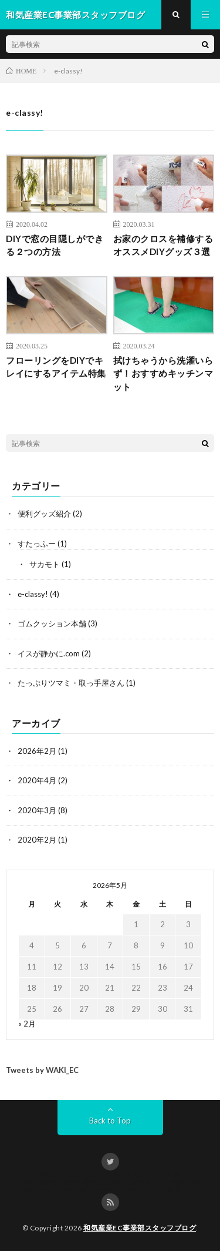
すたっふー (37, 543)
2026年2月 (37, 751)
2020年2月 (37, 839)
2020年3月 (37, 810)
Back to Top (110, 1120)
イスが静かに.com (49, 653)
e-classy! (33, 594)
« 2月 (27, 1023)
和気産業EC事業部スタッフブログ (139, 1227)
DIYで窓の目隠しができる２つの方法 (54, 245)
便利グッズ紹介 (44, 513)
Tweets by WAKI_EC (42, 1070)
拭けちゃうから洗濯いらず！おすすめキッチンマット (163, 373)
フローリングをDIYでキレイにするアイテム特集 (56, 367)
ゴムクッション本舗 (52, 623)
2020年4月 (37, 780)
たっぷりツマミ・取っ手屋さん (71, 682)
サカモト (44, 564)
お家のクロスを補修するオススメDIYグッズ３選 (163, 245)
